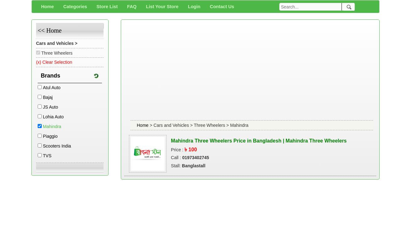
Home (143, 125)
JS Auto (50, 107)
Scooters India (57, 145)
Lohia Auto (53, 116)
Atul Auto (52, 87)
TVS (47, 155)
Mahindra (52, 126)
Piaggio (50, 136)
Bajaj (48, 97)
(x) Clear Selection (54, 62)
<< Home (49, 30)
